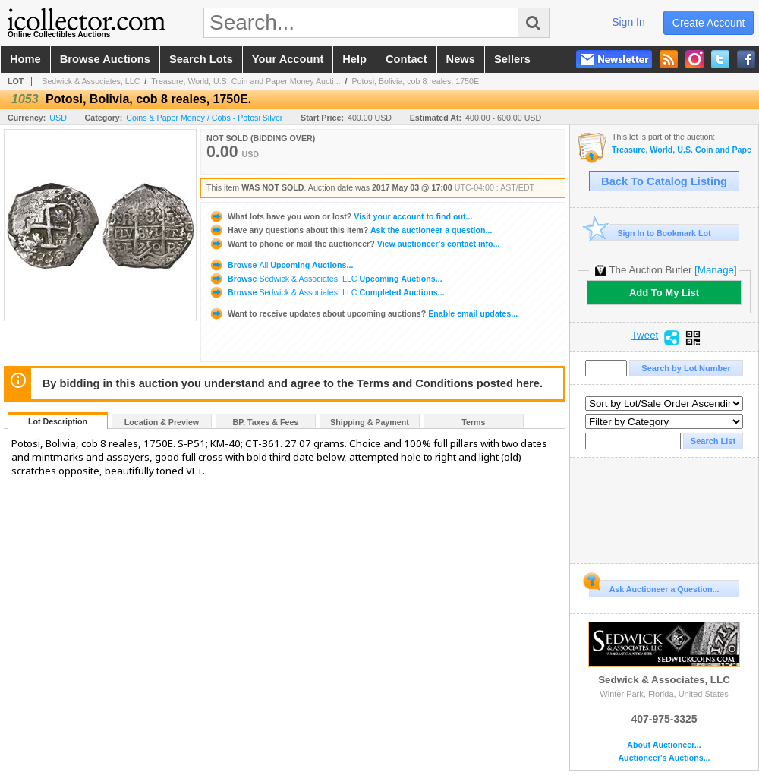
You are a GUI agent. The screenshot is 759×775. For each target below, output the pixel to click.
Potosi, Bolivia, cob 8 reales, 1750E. (416, 81)
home (25, 59)
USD (58, 117)
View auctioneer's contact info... (354, 243)
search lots (201, 59)
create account (708, 23)
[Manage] (715, 270)
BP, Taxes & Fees (266, 422)
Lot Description (57, 421)
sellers (512, 59)
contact (406, 59)
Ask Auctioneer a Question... (654, 587)
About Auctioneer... (664, 745)
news (460, 59)
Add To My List (664, 292)
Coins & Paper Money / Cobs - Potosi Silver (204, 117)
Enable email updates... (363, 313)
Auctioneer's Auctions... (664, 758)
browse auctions (105, 59)
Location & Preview (161, 422)
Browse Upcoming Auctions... (281, 264)
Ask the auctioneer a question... (350, 230)
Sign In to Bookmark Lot (650, 232)
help (354, 59)
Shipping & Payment (369, 422)
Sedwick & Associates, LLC (91, 81)
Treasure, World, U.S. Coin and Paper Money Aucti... (245, 81)
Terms (473, 422)
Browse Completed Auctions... (327, 292)
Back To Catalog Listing (664, 181)
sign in (628, 22)
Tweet (645, 335)
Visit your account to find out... (340, 216)
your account (287, 59)
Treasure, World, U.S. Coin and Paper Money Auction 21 (681, 150)
